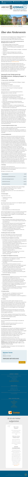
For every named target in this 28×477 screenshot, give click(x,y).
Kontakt (4, 3)
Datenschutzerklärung (14, 406)
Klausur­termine (16, 1)
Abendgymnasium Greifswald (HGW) (7, 26)
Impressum (14, 405)
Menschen (15, 26)
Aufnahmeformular (15, 61)
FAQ (23, 1)
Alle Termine (22, 362)
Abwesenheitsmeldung (7, 1)
